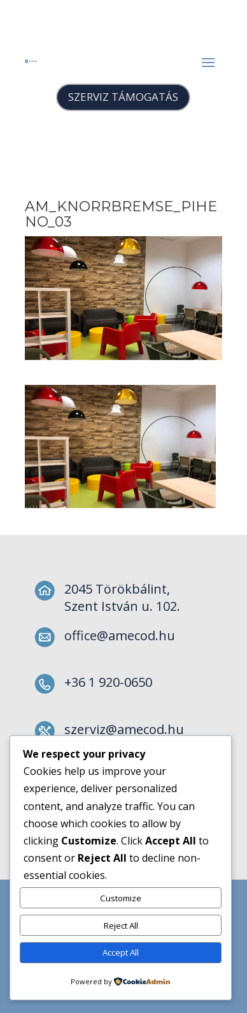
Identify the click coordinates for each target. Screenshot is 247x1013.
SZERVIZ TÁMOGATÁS (123, 96)
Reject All (121, 925)
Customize (120, 898)
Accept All (120, 952)
